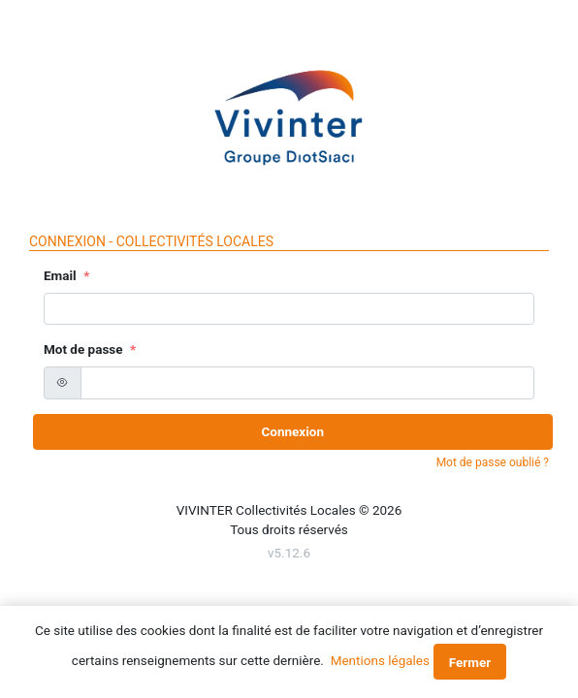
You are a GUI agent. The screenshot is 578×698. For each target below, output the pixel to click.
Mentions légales (380, 660)
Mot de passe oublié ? (492, 462)
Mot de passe (83, 349)
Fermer (470, 662)
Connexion (292, 431)
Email (60, 275)
